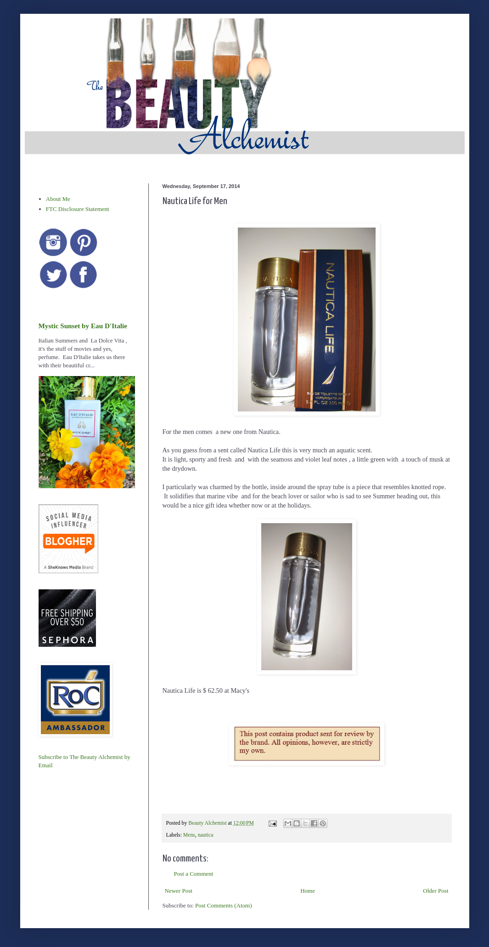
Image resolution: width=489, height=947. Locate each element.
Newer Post (178, 890)
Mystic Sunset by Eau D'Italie (83, 326)
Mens (189, 835)
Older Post (435, 890)
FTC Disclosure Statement (77, 208)
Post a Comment (194, 873)
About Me (58, 198)
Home (307, 890)
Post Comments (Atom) (223, 905)
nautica (206, 835)
